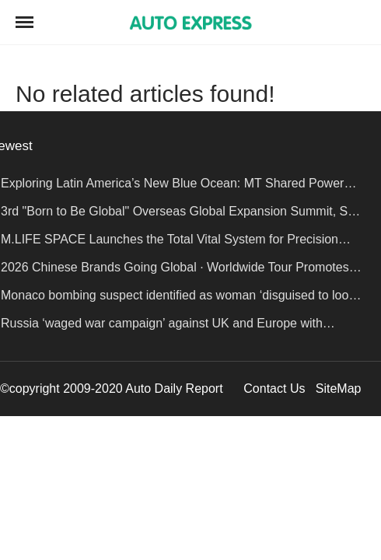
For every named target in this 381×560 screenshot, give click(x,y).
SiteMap (339, 388)
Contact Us (274, 388)
